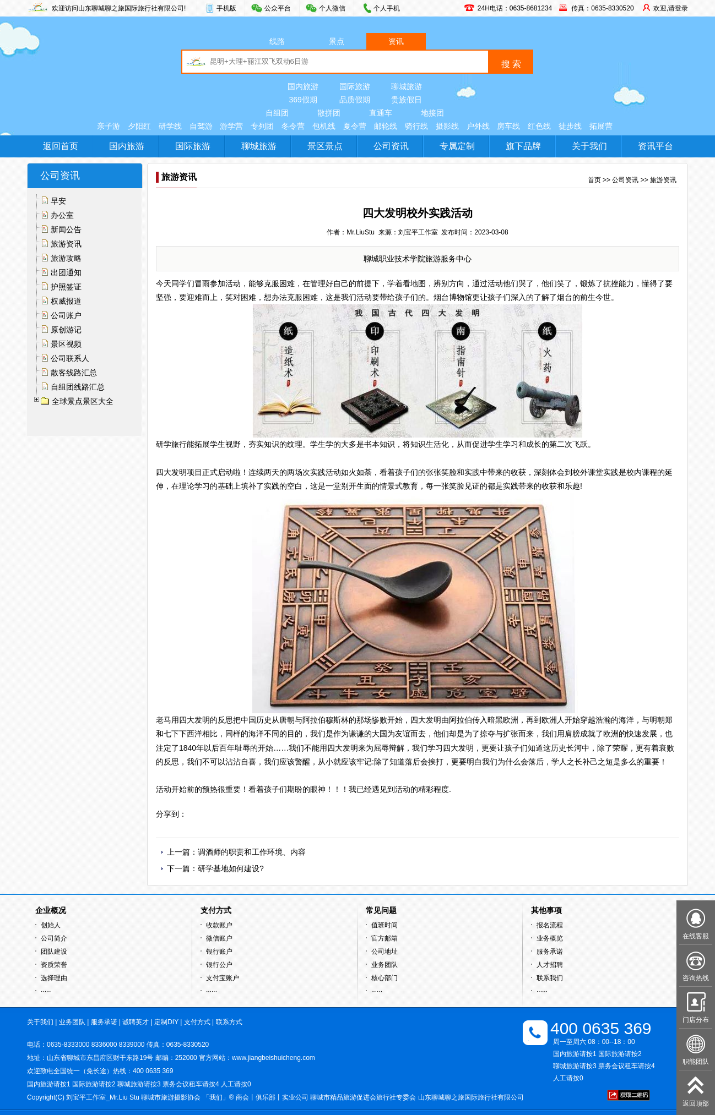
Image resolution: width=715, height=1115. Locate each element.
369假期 (303, 99)
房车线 (508, 126)
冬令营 (293, 126)
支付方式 (197, 1022)
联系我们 (550, 978)
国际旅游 (354, 86)
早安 (58, 200)
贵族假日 (406, 99)
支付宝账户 (222, 978)
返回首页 (60, 146)
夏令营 (354, 126)
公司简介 (54, 938)
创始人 (51, 925)
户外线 (478, 126)
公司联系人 (70, 358)
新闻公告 (66, 229)
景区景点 (325, 146)
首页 (594, 180)
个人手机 (386, 8)
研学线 (170, 126)
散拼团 (328, 112)
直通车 (380, 112)
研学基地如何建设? (231, 868)
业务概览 (550, 938)
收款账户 (219, 925)
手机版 (226, 8)
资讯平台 (655, 146)
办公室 (62, 215)
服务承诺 (550, 951)
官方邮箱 (384, 938)
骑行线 (416, 126)
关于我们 (589, 146)
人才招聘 (550, 965)
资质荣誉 (54, 965)
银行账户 (219, 951)
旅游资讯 (66, 243)
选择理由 (54, 978)
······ (46, 991)
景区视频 (66, 344)
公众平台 (277, 8)
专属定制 (457, 146)
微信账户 (219, 938)
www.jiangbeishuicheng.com (273, 1058)
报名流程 (550, 925)
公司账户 (66, 315)
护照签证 (66, 286)
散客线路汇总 (74, 372)
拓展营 (601, 126)
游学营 (231, 126)
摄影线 (447, 126)
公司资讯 (391, 146)
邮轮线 (385, 126)
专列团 (262, 126)
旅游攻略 (66, 258)
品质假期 (354, 99)
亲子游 (108, 126)
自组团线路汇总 (78, 386)
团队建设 (54, 951)
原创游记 (66, 329)
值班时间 (384, 925)
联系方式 (229, 1022)
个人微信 (332, 8)
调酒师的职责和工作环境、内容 (252, 852)
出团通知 (66, 272)
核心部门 (384, 978)
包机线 (323, 126)
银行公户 (219, 965)
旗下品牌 (523, 146)
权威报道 (66, 301)
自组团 (277, 112)
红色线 (539, 126)
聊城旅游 (406, 86)
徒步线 (570, 126)
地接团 (432, 112)
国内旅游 (303, 86)
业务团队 (384, 965)
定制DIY (166, 1022)
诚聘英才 (135, 1022)
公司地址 (384, 951)
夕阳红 (139, 126)
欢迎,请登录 (670, 8)
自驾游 (201, 126)
